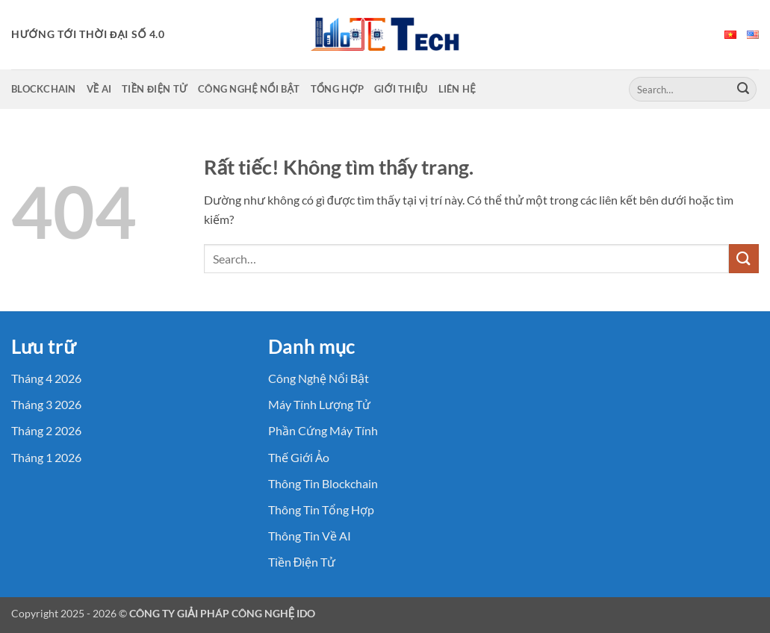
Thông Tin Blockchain (323, 483)
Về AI (99, 89)
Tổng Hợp (337, 89)
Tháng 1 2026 (46, 457)
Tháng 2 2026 (46, 430)
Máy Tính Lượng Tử (319, 404)
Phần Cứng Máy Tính (323, 430)
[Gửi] (743, 89)
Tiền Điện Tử (154, 89)
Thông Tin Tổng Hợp (321, 509)
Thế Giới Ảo (298, 457)
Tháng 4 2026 (46, 378)
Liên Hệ (457, 89)
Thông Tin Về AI (309, 535)
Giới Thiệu (401, 89)
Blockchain (43, 89)
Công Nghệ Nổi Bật (249, 89)
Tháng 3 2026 (46, 404)
